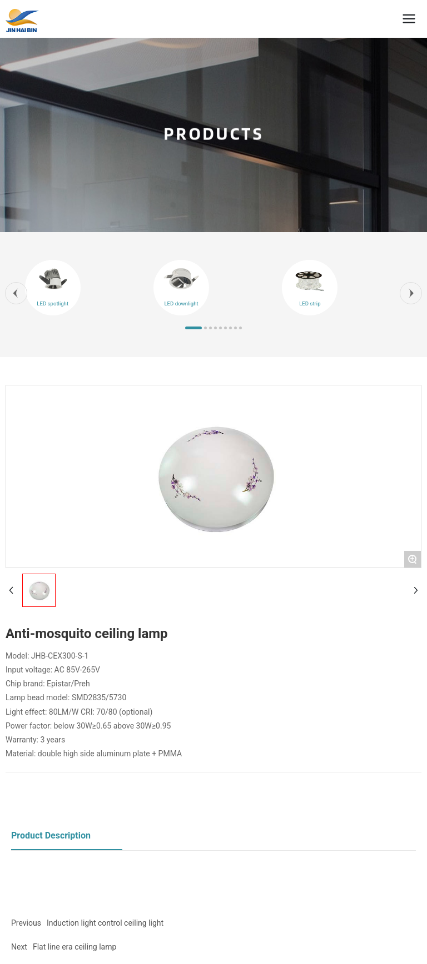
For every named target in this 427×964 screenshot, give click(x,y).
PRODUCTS (213, 135)
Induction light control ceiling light (105, 922)
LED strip (309, 303)
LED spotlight (52, 303)
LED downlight (181, 303)
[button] (16, 293)
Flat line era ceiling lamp (74, 946)
